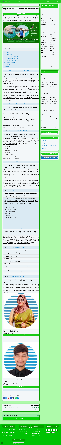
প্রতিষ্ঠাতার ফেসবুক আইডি (21, 386)
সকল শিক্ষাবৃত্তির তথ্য (46, 144)
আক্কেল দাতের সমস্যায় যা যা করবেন (15, 390)
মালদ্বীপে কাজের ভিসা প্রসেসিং (9, 62)
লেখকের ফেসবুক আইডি (21, 335)
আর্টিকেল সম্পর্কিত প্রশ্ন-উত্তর (9, 64)
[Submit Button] (23, 444)
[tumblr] (54, 430)
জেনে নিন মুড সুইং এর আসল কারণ (15, 190)
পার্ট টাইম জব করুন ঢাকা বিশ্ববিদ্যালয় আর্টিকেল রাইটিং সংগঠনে (20, 71)
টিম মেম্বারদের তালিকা (23, 429)
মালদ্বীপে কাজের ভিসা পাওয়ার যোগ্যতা (11, 58)
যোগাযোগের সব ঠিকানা (23, 433)
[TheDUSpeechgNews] (49, 157)
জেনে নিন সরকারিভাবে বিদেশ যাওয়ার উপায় (17, 247)
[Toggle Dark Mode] (56, 1)
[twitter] (49, 432)
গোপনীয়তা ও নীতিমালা (23, 431)
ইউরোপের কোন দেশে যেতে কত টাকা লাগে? (17, 104)
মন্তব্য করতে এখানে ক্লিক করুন (21, 418)
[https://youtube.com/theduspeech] (54, 1)
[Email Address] (17, 444)
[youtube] (49, 430)
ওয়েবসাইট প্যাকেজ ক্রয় (36, 431)
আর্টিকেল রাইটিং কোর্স (35, 429)
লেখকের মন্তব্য (6, 66)
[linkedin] (57, 430)
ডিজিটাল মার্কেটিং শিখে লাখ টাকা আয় (49, 145)
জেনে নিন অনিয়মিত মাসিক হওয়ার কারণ (16, 276)
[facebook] (50, 1)
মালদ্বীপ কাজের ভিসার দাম (8, 54)
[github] (54, 432)
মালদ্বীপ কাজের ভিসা (7, 52)
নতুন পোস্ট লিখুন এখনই (36, 435)
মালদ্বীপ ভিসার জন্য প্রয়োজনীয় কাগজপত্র (11, 60)
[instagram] (52, 432)
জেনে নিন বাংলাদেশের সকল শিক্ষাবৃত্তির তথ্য (17, 228)
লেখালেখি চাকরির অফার (36, 433)
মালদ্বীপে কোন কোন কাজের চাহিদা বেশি (11, 56)
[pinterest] (47, 432)
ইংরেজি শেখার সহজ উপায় (13, 162)
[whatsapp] (52, 1)
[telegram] (52, 430)
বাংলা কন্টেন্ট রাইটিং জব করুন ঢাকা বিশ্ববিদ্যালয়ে (18, 130)
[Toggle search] (58, 1)
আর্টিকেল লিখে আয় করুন (21, 14)
